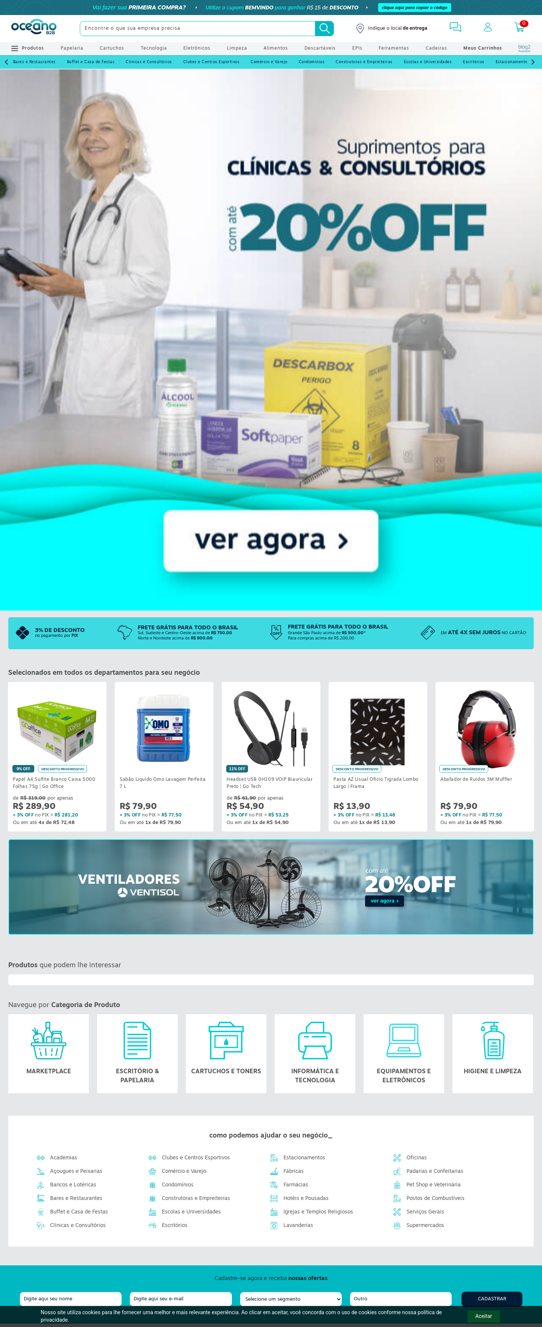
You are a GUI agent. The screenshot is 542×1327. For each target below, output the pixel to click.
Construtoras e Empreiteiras (364, 62)
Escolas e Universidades (428, 62)
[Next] (532, 62)
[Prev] (6, 62)
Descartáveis (320, 48)
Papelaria (72, 48)
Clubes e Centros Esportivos (211, 62)
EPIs (357, 48)
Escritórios (473, 62)
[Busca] (324, 28)
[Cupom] (271, 7)
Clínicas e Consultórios (149, 62)
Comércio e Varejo (269, 62)
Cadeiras (436, 48)
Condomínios (312, 62)
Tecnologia (154, 48)
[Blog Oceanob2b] (525, 48)
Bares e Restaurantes (34, 62)
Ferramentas (394, 48)
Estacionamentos (513, 62)
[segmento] (291, 1299)
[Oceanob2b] (33, 28)
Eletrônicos (196, 48)
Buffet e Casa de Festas (91, 62)
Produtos (27, 48)
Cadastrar (492, 1299)
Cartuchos (112, 48)
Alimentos (275, 48)
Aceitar (483, 1316)
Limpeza (237, 48)
